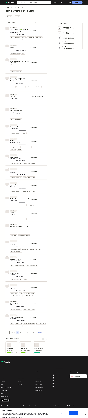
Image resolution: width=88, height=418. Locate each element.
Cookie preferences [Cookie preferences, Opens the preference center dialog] (62, 412)
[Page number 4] (27, 332)
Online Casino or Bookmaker (20, 37)
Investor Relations (5, 396)
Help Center (21, 378)
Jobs (2, 378)
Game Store (28, 147)
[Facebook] (53, 375)
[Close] (85, 414)
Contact (3, 381)
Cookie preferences (58, 405)
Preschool (12, 86)
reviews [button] (21, 34)
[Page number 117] (34, 332)
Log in (19, 381)
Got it (73, 412)
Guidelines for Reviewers (34, 405)
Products (37, 378)
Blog (2, 384)
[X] (53, 377)
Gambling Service (20, 39)
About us (3, 375)
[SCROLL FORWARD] (46, 339)
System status (47, 405)
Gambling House (38, 37)
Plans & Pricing (38, 381)
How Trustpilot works (6, 387)
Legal (2, 405)
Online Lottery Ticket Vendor (29, 295)
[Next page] (39, 332)
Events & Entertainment (10, 7)
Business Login (38, 384)
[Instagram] (53, 380)
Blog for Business (39, 387)
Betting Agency (31, 37)
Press (2, 393)
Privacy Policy (59, 368)
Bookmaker (13, 39)
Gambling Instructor (36, 68)
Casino (12, 37)
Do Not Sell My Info (70, 405)
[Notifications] (65, 2)
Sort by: (35, 22)
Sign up (20, 384)
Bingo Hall (20, 149)
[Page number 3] (24, 332)
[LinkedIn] (53, 383)
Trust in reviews (21, 375)
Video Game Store (33, 249)
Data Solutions (38, 390)
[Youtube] (53, 386)
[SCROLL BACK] (43, 339)
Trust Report (4, 390)
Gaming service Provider (15, 53)
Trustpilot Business (39, 375)
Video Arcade (13, 149)
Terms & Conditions (21, 405)
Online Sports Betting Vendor (37, 116)
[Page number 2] (20, 332)
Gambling (18, 7)
